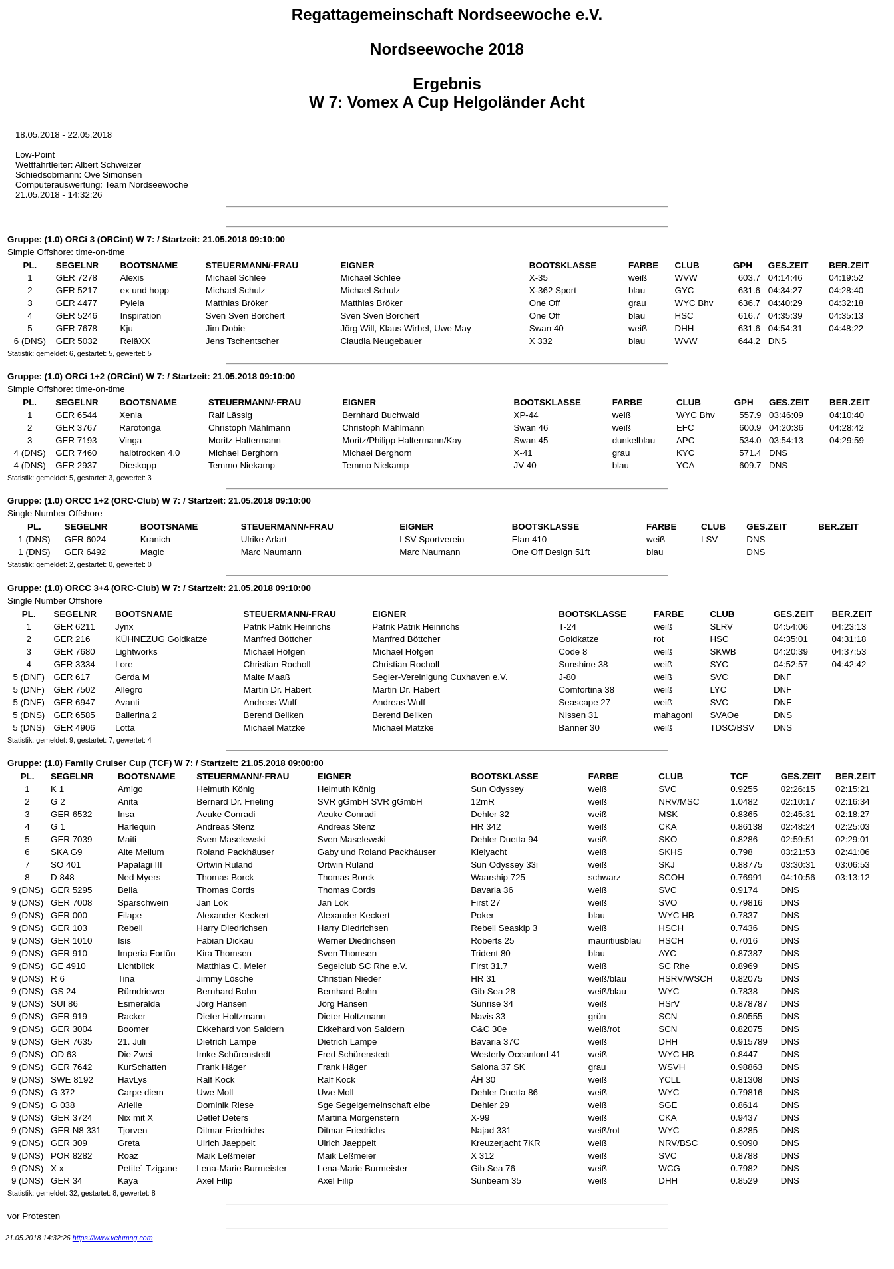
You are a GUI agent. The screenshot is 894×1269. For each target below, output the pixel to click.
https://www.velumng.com (113, 1238)
